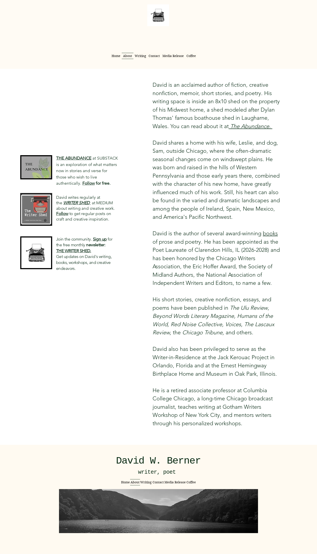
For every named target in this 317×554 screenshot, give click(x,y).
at (93, 202)
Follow (88, 183)
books (270, 233)
